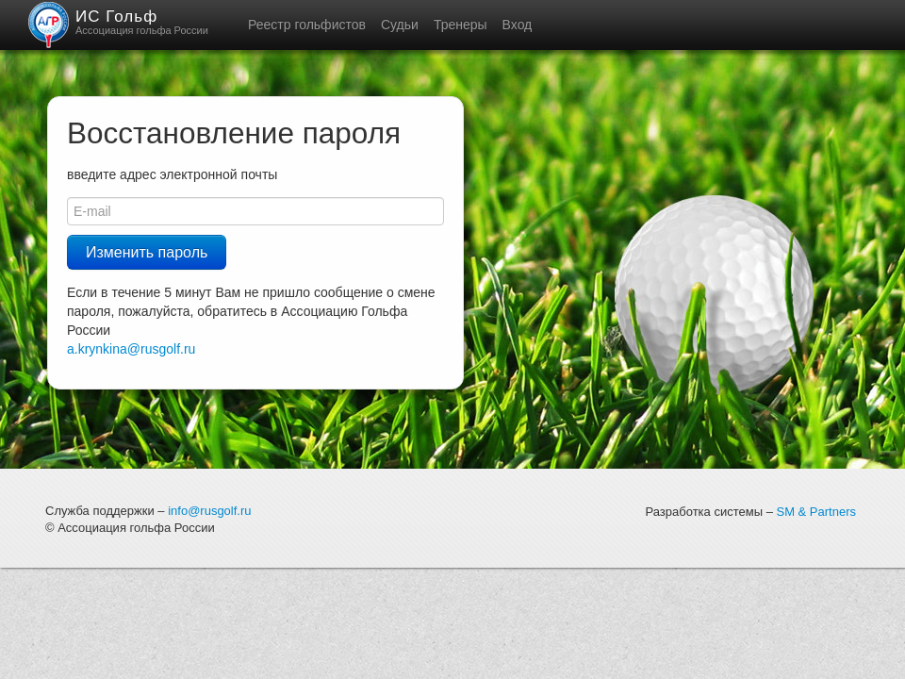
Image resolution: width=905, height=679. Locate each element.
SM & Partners (816, 512)
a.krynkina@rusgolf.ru (131, 348)
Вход (517, 24)
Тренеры (460, 24)
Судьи (400, 24)
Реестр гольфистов (307, 24)
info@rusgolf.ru (209, 511)
